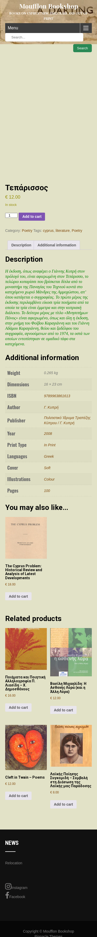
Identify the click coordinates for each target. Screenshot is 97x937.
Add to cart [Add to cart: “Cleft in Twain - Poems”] (18, 796)
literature (63, 230)
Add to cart (31, 216)
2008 (48, 434)
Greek (49, 456)
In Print (49, 445)
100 (47, 491)
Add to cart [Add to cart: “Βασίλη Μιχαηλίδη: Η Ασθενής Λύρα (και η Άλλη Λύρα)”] (63, 710)
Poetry (27, 230)
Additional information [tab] (57, 245)
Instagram (16, 886)
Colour (49, 479)
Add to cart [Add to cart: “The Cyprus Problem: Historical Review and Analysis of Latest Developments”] (18, 596)
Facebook (15, 895)
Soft (47, 468)
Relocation (13, 863)
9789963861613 (57, 396)
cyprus (48, 230)
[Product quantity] (11, 215)
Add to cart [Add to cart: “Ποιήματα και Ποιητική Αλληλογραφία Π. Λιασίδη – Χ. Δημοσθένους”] (18, 707)
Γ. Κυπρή (51, 407)
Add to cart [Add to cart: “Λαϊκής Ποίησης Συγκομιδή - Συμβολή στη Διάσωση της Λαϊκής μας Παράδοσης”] (63, 804)
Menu (13, 28)
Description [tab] (21, 245)
